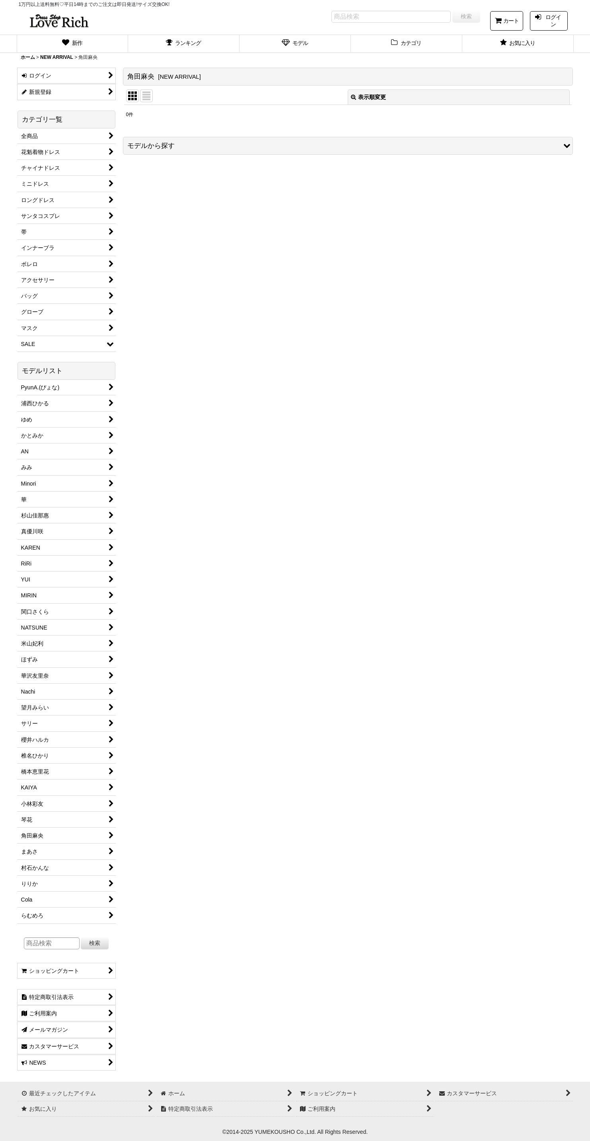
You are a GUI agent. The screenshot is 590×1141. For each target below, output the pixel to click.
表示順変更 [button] (368, 97)
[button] (348, 146)
